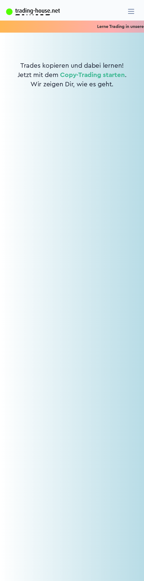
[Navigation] (131, 11)
